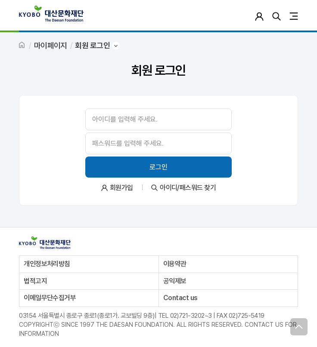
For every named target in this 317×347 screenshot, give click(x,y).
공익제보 (174, 281)
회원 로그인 (92, 45)
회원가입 (121, 188)
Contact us (180, 298)
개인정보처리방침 (47, 264)
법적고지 (35, 281)
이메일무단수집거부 (50, 298)
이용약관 (174, 264)
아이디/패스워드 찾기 (188, 188)
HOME (22, 45)
